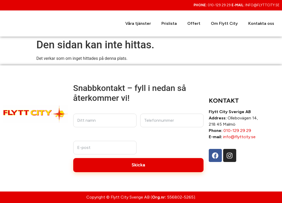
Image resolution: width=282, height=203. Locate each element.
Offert (193, 23)
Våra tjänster (138, 23)
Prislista (169, 23)
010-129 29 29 (212, 5)
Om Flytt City (224, 23)
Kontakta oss (261, 23)
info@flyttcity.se (262, 5)
